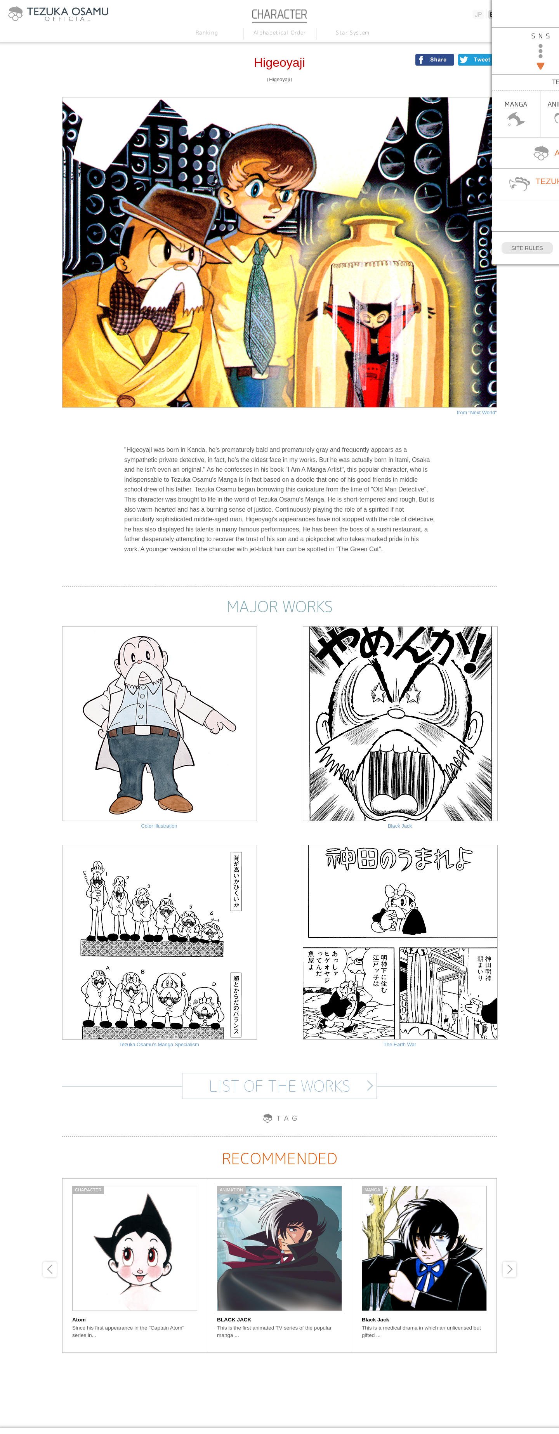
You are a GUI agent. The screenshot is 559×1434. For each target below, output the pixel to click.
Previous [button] (50, 1269)
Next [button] (509, 1269)
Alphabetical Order (279, 32)
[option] (134, 1265)
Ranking (206, 32)
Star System (352, 32)
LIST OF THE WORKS (280, 1086)
